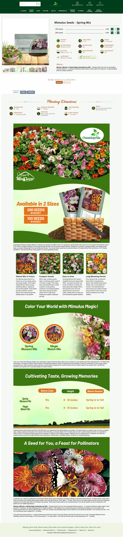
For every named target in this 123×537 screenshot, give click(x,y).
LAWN (38, 11)
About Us (89, 530)
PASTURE (45, 11)
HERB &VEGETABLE (98, 10)
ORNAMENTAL (63, 11)
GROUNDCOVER (72, 10)
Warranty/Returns (49, 530)
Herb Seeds (52, 527)
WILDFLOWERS (89, 10)
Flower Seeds (43, 527)
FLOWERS (81, 11)
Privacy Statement (36, 530)
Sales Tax (81, 530)
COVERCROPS (31, 10)
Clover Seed (33, 527)
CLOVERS (23, 11)
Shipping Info (72, 530)
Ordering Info (61, 530)
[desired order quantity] (115, 29)
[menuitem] (24, 10)
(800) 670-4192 (95, 527)
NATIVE (53, 11)
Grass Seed (61, 527)
